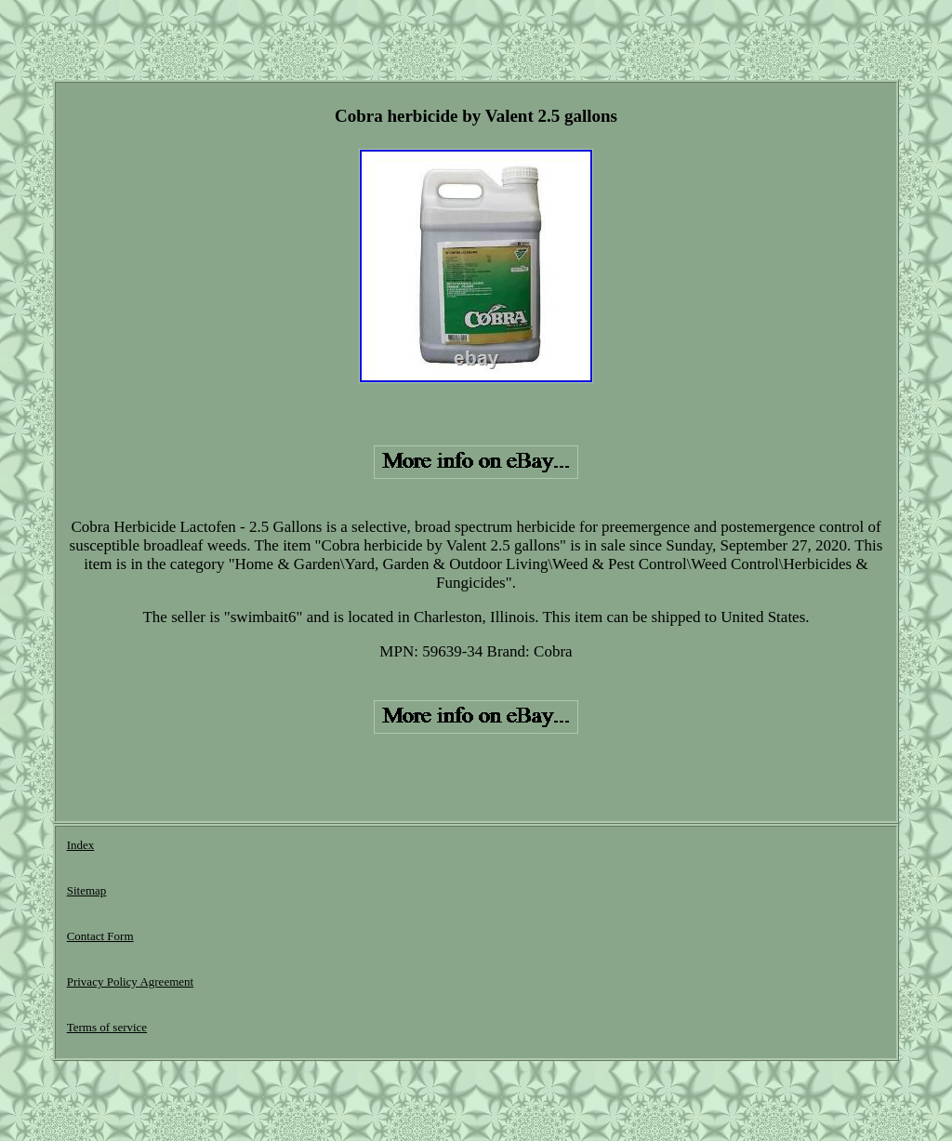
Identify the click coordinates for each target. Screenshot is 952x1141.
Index (81, 845)
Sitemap (87, 890)
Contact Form (100, 936)
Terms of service (107, 1027)
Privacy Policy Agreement (130, 981)
